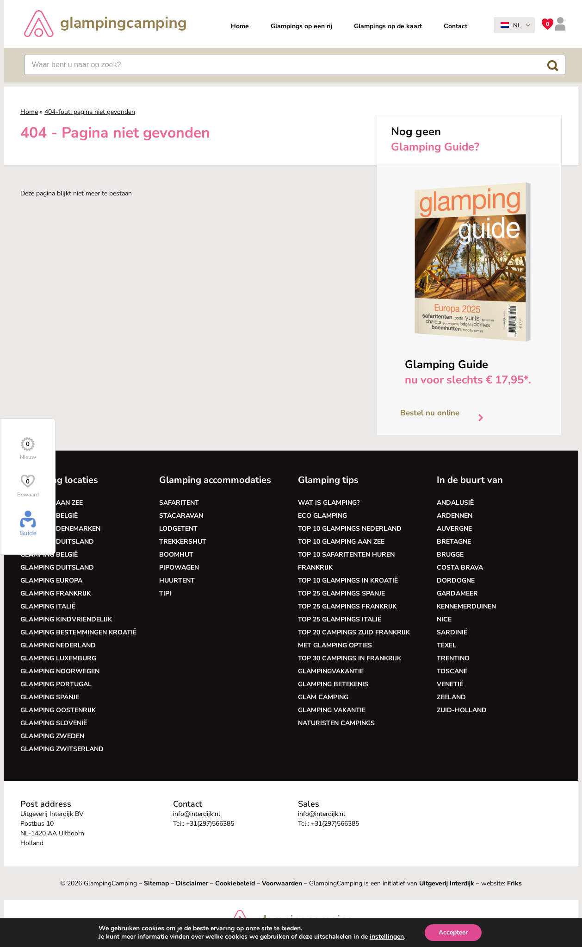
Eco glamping (322, 515)
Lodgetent (178, 528)
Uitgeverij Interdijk (446, 883)
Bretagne (454, 541)
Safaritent (179, 502)
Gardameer (457, 593)
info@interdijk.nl (196, 813)
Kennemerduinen (466, 606)
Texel (446, 645)
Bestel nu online (445, 415)
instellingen (387, 937)
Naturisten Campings (336, 723)
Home (240, 26)
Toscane (452, 671)
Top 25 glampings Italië (339, 619)
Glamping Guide (446, 364)
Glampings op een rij (301, 26)
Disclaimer (192, 883)
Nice (444, 619)
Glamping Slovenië (53, 723)
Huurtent (177, 580)
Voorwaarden (282, 883)
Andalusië (455, 502)
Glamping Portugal (56, 684)
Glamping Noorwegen (59, 671)
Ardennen (454, 515)
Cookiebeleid (235, 883)
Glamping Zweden (52, 736)
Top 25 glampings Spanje (341, 593)
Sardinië (452, 632)
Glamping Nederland (58, 645)
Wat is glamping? (328, 502)
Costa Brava (460, 567)
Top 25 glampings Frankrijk (347, 606)
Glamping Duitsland (57, 541)
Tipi (165, 593)
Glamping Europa (51, 580)
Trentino (453, 658)
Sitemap (156, 883)
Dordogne (456, 580)
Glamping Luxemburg (58, 658)
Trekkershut (182, 541)
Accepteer (453, 932)
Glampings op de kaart (388, 26)
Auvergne (454, 528)
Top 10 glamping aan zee (341, 541)
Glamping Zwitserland (62, 749)
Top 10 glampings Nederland (350, 528)
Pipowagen (179, 567)
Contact (455, 26)
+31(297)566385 (210, 823)
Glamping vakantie (331, 710)
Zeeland (451, 697)
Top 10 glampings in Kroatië (348, 580)
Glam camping (323, 697)
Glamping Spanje (49, 697)
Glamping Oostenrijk (58, 710)
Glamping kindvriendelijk (66, 619)
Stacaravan (181, 515)
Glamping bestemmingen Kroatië (78, 632)
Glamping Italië (47, 606)
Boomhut (176, 554)
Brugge (450, 554)
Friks (514, 883)
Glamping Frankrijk (55, 593)
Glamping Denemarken (60, 528)
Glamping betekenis (333, 684)
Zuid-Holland (462, 710)
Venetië (450, 684)
